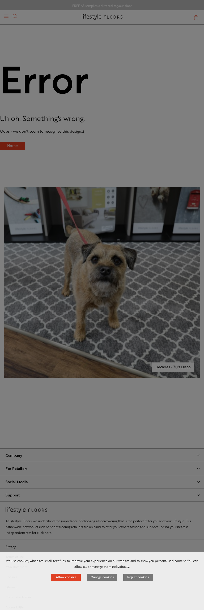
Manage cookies (102, 577)
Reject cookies (138, 577)
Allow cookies (66, 577)
